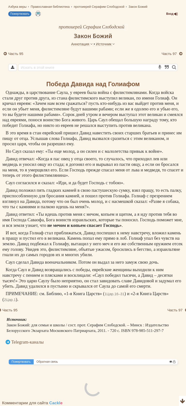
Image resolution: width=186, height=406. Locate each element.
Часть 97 (170, 54)
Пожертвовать (19, 13)
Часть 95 (15, 54)
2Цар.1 (10, 300)
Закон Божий (93, 36)
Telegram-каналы (27, 342)
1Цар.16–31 (114, 294)
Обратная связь (47, 361)
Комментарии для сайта (32, 403)
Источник (105, 44)
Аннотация (82, 44)
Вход (172, 14)
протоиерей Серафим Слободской (91, 26)
